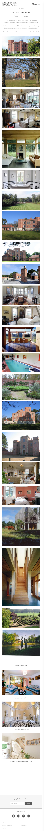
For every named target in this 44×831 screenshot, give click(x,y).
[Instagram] (18, 816)
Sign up (28, 803)
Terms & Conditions (7, 825)
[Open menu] (36, 4)
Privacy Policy (24, 825)
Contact (4, 822)
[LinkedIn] (23, 816)
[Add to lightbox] (25, 16)
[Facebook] (13, 816)
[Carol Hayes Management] (9, 4)
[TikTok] (28, 816)
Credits (4, 828)
